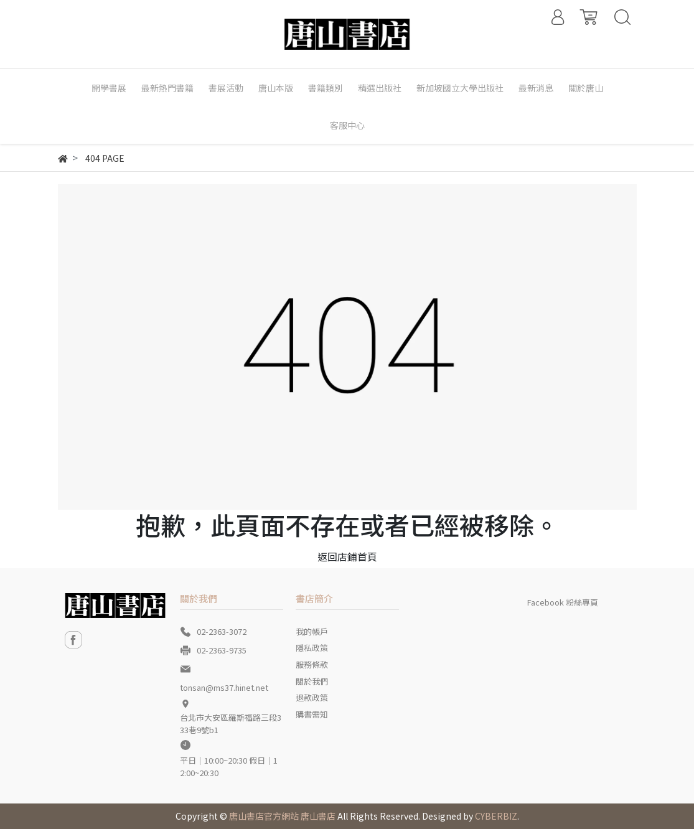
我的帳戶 (312, 631)
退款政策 (312, 697)
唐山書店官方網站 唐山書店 (282, 816)
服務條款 (312, 664)
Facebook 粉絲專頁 (562, 602)
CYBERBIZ (496, 816)
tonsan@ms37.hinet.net (224, 687)
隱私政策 (312, 647)
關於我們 (312, 681)
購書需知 (312, 714)
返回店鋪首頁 (347, 556)
